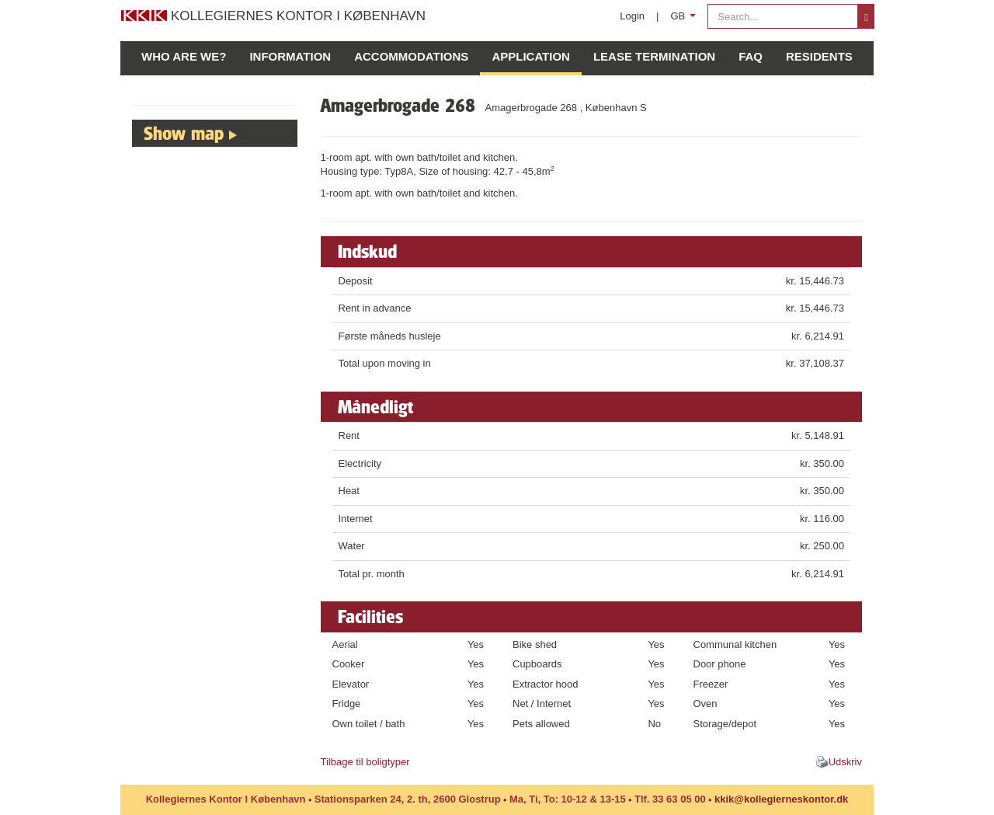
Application (531, 56)
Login (632, 16)
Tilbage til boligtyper (365, 762)
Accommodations (411, 56)
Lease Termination (654, 56)
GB (685, 20)
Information (290, 56)
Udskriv (845, 762)
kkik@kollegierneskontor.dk (781, 799)
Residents (819, 56)
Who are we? (183, 56)
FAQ (751, 56)
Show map (184, 133)
